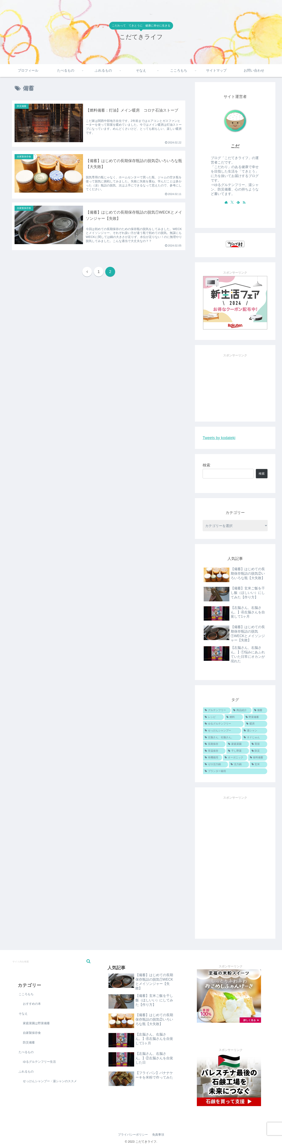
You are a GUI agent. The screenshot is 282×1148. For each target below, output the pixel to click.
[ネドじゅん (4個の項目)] (254, 738)
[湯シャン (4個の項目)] (254, 731)
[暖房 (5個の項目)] (256, 724)
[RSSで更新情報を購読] (244, 202)
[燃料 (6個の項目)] (234, 717)
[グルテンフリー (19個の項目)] (217, 710)
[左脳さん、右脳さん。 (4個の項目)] (222, 738)
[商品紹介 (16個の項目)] (241, 710)
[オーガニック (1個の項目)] (235, 758)
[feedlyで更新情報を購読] (238, 202)
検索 (206, 465)
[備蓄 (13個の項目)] (259, 710)
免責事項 (158, 1134)
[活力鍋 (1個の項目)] (239, 764)
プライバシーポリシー (133, 1134)
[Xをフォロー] (232, 202)
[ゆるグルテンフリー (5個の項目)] (223, 724)
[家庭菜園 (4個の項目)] (237, 744)
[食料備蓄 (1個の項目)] (257, 758)
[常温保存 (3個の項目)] (214, 751)
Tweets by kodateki (219, 438)
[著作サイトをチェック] (226, 202)
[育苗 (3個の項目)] (258, 744)
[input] (51, 961)
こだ (235, 146)
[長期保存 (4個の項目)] (214, 744)
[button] (88, 961)
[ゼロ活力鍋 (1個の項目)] (215, 764)
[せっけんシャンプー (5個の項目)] (222, 731)
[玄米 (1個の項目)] (258, 764)
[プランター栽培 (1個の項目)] (235, 771)
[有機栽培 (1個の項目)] (212, 758)
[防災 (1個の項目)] (258, 751)
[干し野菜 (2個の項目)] (237, 751)
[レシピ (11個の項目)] (213, 717)
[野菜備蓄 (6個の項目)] (255, 717)
